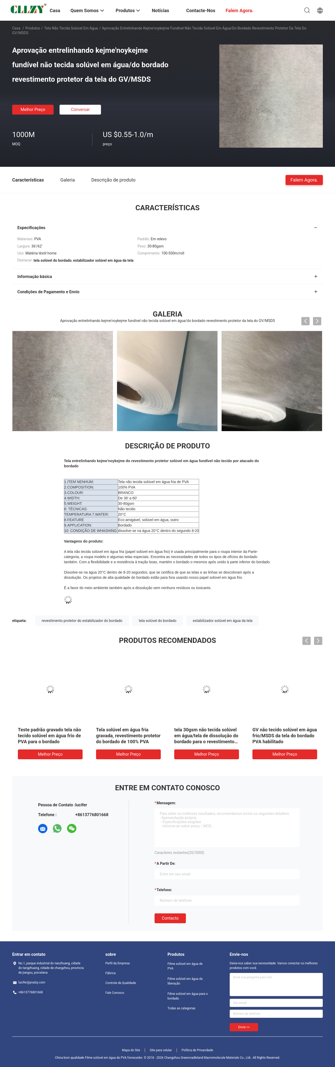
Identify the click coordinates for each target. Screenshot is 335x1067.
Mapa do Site (131, 1050)
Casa (16, 28)
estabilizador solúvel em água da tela (222, 621)
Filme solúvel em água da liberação (185, 981)
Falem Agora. (304, 179)
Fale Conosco (114, 993)
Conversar (80, 109)
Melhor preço (32, 109)
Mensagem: (166, 803)
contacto (170, 918)
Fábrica (110, 973)
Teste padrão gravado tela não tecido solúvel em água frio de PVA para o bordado (49, 735)
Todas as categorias (181, 1008)
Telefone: (164, 890)
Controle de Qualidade (120, 983)
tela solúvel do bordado (157, 621)
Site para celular (161, 1050)
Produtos (32, 28)
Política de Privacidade (197, 1050)
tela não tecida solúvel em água (71, 28)
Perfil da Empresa (117, 963)
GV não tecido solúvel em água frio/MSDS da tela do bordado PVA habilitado (284, 735)
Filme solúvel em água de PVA (185, 966)
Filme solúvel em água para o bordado (188, 996)
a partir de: (166, 863)
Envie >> (244, 1027)
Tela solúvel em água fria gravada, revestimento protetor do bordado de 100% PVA (128, 735)
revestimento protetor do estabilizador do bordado (82, 621)
